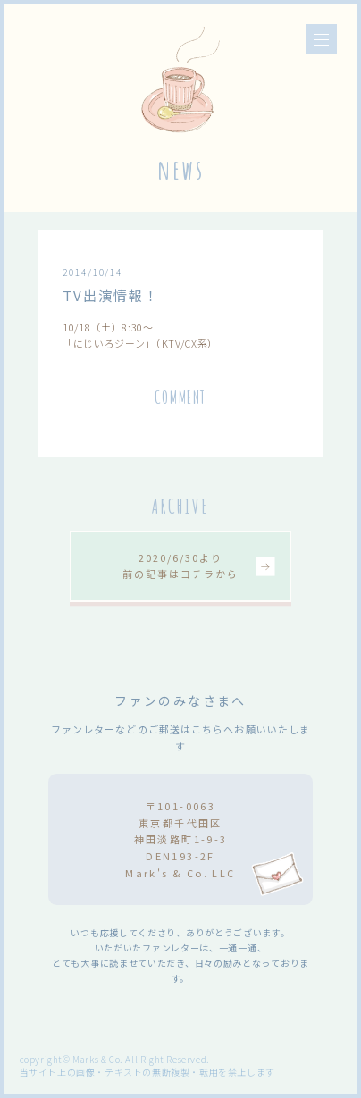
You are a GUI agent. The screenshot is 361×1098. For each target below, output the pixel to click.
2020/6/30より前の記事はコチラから (180, 565)
